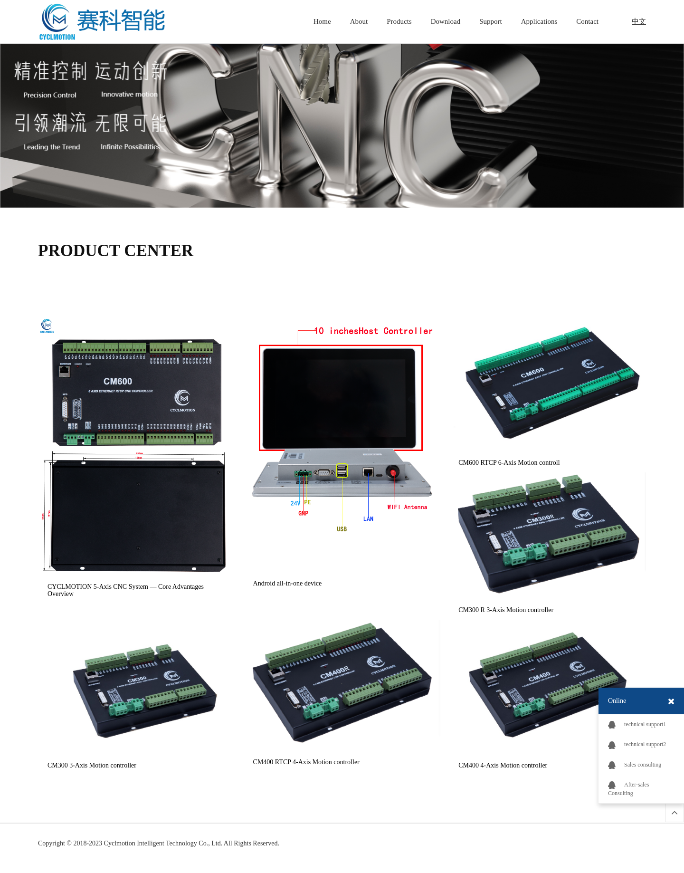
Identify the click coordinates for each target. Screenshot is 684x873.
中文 (639, 21)
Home (322, 21)
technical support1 (637, 725)
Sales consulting (634, 765)
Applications (539, 21)
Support (490, 21)
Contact (587, 21)
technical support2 (637, 744)
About (359, 21)
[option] (342, 119)
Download (446, 21)
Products (399, 21)
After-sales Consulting (628, 788)
